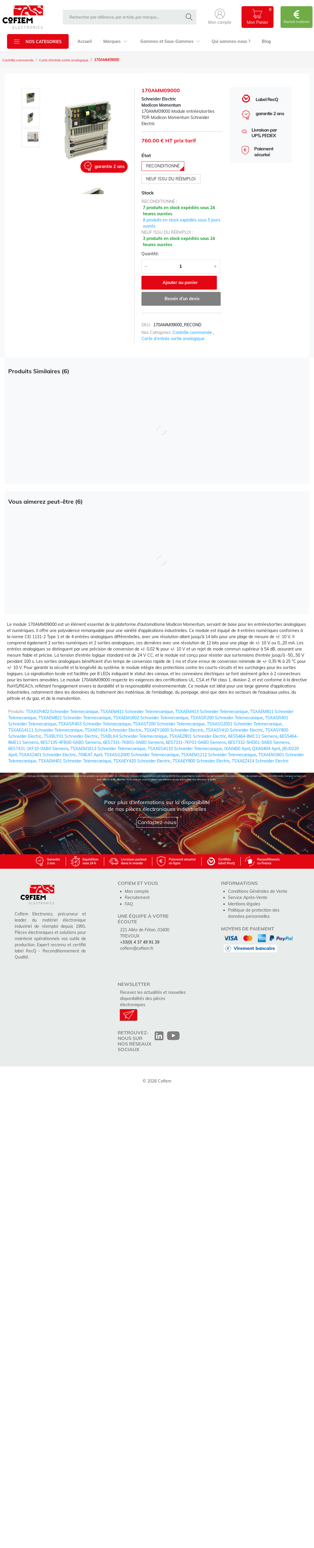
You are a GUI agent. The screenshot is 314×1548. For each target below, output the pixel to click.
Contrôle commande (19, 60)
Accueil (84, 41)
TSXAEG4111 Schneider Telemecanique (45, 729)
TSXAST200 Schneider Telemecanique (169, 723)
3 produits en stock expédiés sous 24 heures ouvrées (179, 241)
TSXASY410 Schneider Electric (234, 729)
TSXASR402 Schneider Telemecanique (62, 711)
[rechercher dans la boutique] (124, 17)
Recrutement (137, 897)
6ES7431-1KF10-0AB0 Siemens (38, 748)
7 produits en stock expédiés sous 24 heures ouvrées (179, 210)
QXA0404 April (266, 748)
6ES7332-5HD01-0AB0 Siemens (258, 741)
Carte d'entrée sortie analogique (67, 60)
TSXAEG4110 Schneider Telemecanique (185, 748)
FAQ (129, 903)
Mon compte (136, 890)
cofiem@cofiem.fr (136, 947)
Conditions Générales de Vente (257, 890)
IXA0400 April (237, 748)
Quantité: (150, 253)
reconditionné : (159, 201)
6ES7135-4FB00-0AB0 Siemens (70, 741)
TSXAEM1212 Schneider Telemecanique (218, 754)
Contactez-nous (157, 821)
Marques (115, 41)
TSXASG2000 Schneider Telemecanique (141, 754)
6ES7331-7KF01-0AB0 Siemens (196, 741)
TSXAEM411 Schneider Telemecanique (136, 711)
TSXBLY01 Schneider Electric (71, 735)
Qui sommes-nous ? (229, 41)
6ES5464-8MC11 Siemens (253, 735)
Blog (264, 41)
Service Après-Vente (247, 897)
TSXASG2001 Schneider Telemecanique (244, 723)
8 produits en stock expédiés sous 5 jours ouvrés (181, 223)
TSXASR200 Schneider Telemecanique (226, 717)
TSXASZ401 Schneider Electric (47, 754)
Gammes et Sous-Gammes (169, 41)
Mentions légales (244, 903)
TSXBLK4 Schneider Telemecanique (133, 735)
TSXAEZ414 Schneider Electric (260, 760)
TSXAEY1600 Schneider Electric (174, 729)
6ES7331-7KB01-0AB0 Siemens (133, 741)
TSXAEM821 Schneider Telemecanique (74, 717)
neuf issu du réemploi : (167, 232)
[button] (219, 17)
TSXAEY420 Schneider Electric (141, 760)
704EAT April (90, 754)
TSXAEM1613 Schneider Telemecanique (108, 748)
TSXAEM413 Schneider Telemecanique (211, 711)
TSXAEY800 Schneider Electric (201, 760)
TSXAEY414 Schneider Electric (113, 729)
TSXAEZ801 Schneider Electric (197, 735)
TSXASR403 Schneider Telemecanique (94, 723)
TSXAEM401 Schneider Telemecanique (74, 760)
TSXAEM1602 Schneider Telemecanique (150, 717)
